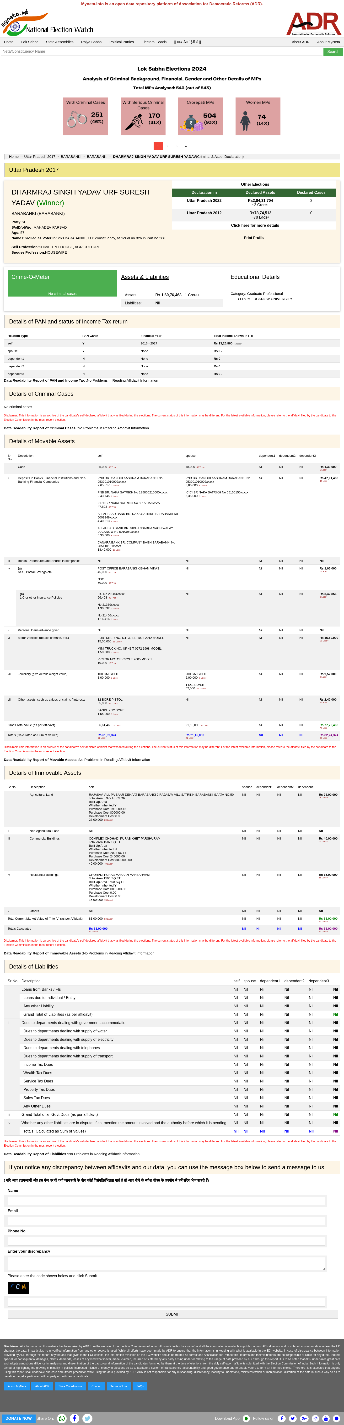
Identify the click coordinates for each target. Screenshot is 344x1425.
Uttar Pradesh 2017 (39, 156)
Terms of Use (119, 1386)
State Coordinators (70, 1386)
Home (9, 42)
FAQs (140, 1386)
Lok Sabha (29, 42)
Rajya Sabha (91, 42)
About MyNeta (328, 42)
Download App (227, 1418)
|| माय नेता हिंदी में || (187, 42)
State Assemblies (60, 42)
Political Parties (121, 42)
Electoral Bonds (154, 42)
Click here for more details (255, 225)
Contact (96, 1386)
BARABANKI (71, 156)
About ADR (301, 42)
